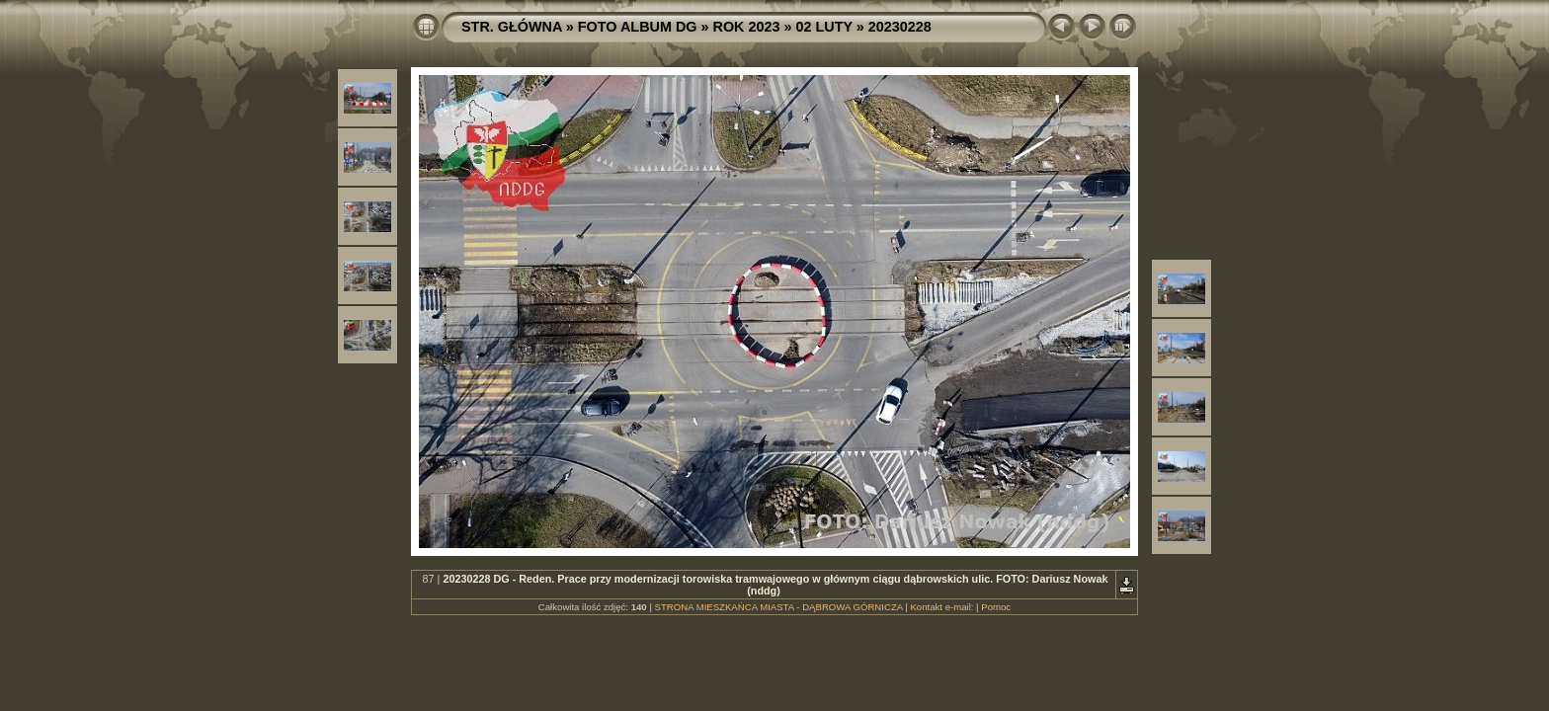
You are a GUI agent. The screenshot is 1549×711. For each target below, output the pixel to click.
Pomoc (996, 606)
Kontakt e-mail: (941, 606)
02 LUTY (824, 27)
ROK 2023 (746, 27)
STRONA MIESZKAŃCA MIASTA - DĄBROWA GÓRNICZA (779, 606)
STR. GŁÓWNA (511, 27)
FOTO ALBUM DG (637, 27)
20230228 (900, 27)
